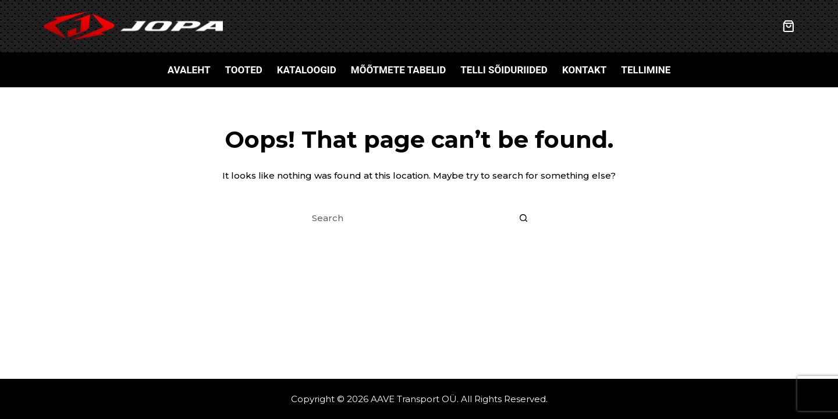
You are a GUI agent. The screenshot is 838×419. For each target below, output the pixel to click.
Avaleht (189, 70)
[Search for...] (407, 218)
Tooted (243, 70)
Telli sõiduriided (504, 70)
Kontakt (584, 70)
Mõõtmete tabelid (398, 70)
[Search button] (523, 218)
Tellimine (645, 70)
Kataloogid (306, 70)
